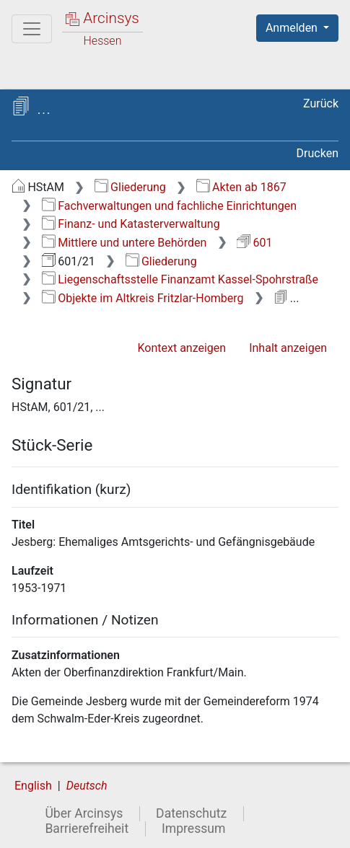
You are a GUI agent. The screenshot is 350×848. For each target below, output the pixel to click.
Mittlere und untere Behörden (124, 242)
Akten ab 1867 (241, 187)
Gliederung (130, 187)
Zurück (320, 103)
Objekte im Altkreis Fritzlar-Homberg (143, 298)
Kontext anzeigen (181, 348)
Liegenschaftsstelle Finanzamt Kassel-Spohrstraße (180, 279)
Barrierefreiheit (86, 828)
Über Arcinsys (84, 813)
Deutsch (87, 785)
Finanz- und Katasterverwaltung (131, 224)
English (33, 785)
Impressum (194, 828)
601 (254, 242)
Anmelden (293, 28)
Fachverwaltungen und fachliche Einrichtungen (169, 206)
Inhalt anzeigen (288, 348)
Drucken (317, 153)
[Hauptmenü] (32, 28)
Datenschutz (191, 813)
